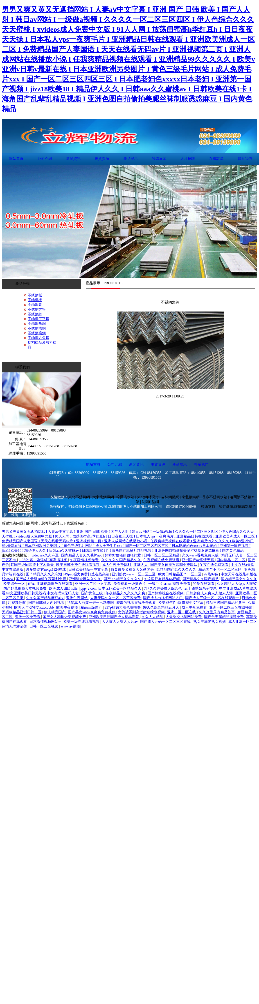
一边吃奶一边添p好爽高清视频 (43, 560)
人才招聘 (187, 159)
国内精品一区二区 (231, 560)
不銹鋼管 (35, 305)
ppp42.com (89, 588)
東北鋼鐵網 (191, 497)
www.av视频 (70, 626)
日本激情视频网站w (45, 621)
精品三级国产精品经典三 (226, 603)
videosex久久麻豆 (46, 555)
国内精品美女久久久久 (239, 579)
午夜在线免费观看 (214, 565)
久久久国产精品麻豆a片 (45, 598)
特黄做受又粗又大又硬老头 (133, 569)
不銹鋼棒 (35, 300)
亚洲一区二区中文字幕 (93, 584)
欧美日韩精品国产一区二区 (180, 574)
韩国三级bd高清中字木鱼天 (33, 565)
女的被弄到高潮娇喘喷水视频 (142, 612)
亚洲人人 (141, 565)
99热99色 (211, 574)
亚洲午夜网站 (77, 598)
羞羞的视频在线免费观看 (136, 603)
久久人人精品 (153, 617)
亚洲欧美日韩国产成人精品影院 (114, 617)
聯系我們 (245, 159)
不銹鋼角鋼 (37, 323)
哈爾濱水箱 (125, 497)
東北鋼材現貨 (148, 497)
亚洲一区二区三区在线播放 (231, 607)
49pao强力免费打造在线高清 (87, 574)
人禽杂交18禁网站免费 (184, 617)
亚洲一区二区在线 (182, 612)
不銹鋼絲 (35, 314)
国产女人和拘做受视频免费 (65, 617)
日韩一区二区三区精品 (162, 555)
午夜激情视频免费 (84, 560)
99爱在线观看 (204, 584)
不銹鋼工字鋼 (38, 319)
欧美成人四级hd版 (64, 588)
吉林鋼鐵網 (170, 497)
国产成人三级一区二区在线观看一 (212, 598)
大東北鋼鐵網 (103, 497)
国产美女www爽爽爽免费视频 (92, 612)
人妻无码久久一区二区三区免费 (116, 598)
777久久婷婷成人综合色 (163, 588)
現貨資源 (102, 159)
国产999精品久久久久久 (123, 579)
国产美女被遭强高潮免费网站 (174, 565)
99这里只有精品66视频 (162, 579)
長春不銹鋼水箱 (214, 497)
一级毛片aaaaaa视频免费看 (169, 584)
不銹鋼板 (35, 295)
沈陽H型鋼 (150, 502)
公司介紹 (45, 159)
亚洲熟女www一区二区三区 (134, 574)
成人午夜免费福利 (117, 565)
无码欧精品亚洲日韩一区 (22, 612)
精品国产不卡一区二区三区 (220, 569)
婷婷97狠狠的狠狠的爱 (123, 555)
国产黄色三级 (92, 593)
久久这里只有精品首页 (217, 612)
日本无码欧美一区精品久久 (120, 588)
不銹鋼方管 (37, 309)
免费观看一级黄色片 (130, 584)
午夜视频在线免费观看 (161, 560)
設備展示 (159, 159)
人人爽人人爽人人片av (120, 621)
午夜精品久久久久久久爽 (126, 593)
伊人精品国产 (55, 612)
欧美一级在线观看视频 (81, 621)
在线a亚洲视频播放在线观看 (50, 584)
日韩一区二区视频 (44, 626)
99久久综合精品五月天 (161, 607)
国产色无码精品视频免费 (224, 617)
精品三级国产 (92, 607)
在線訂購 (216, 159)
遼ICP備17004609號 (181, 506)
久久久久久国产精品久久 (121, 560)
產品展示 (130, 159)
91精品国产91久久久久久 (176, 569)
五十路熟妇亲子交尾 (201, 588)
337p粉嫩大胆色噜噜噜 (123, 607)
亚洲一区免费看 (28, 617)
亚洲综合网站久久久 (85, 579)
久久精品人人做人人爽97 (237, 584)
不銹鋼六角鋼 (38, 338)
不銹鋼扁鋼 (37, 333)
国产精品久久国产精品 (200, 579)
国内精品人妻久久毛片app (82, 555)
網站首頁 (16, 159)
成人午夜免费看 (195, 607)
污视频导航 (17, 603)
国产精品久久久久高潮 (44, 574)
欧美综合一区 (14, 584)
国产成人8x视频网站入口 (163, 598)
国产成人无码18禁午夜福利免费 (41, 579)
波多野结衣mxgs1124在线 (46, 569)
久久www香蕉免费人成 (201, 555)
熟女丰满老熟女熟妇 (210, 621)
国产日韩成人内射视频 (46, 603)
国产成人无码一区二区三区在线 (165, 621)
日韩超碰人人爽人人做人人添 (210, 593)
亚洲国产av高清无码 (198, 560)
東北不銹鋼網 (79, 497)
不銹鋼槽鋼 (37, 328)
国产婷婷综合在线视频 (166, 593)
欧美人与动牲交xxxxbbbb (34, 607)
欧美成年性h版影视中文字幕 (181, 603)
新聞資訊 (73, 159)
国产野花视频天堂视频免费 (25, 588)
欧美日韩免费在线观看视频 (78, 565)
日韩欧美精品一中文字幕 (88, 569)
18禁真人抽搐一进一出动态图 (91, 603)
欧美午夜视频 (67, 607)
